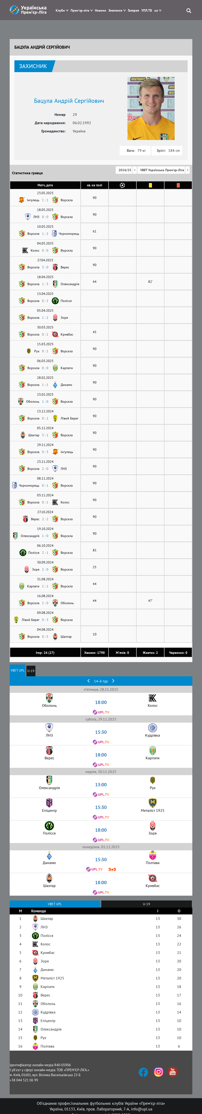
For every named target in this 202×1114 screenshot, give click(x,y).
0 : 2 (45, 301)
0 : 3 (45, 452)
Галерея (133, 10)
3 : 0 (45, 267)
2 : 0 (45, 469)
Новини (100, 10)
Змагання (115, 10)
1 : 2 (45, 234)
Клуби (60, 10)
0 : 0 (45, 217)
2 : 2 (45, 519)
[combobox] (126, 170)
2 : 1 (45, 552)
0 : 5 (45, 636)
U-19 (30, 671)
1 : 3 (45, 284)
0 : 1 (45, 334)
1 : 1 (45, 200)
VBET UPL (18, 670)
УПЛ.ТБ (146, 10)
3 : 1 (45, 435)
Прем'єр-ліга (80, 10)
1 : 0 (45, 401)
